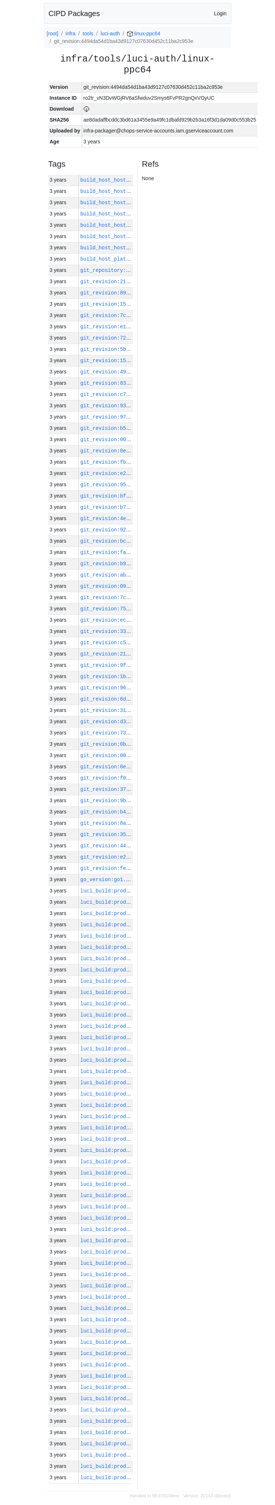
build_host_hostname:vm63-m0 (121, 225)
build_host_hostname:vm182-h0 (123, 180)
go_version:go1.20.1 (109, 879)
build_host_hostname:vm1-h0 (119, 191)
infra (70, 33)
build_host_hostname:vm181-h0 (123, 202)
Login (220, 13)
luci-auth (110, 33)
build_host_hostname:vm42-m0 (121, 247)
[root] (52, 33)
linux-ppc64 (144, 33)
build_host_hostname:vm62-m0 (121, 213)
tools (87, 33)
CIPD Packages (74, 13)
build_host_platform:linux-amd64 (127, 259)
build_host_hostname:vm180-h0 (123, 236)
